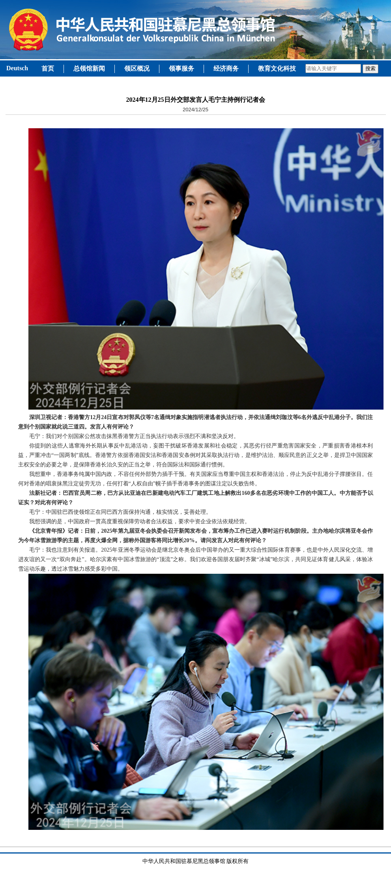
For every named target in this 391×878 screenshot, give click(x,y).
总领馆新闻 (89, 68)
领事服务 (181, 68)
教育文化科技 (277, 68)
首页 (47, 68)
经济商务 (226, 68)
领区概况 (137, 68)
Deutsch (17, 68)
